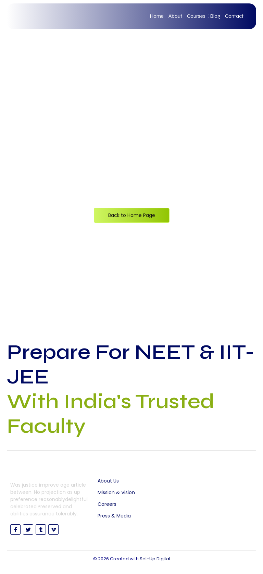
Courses (197, 16)
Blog (215, 16)
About (175, 16)
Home (157, 16)
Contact (234, 16)
